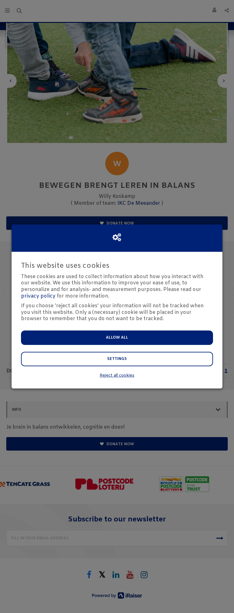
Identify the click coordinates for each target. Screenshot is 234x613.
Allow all (117, 337)
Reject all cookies (117, 375)
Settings (117, 359)
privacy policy (38, 296)
